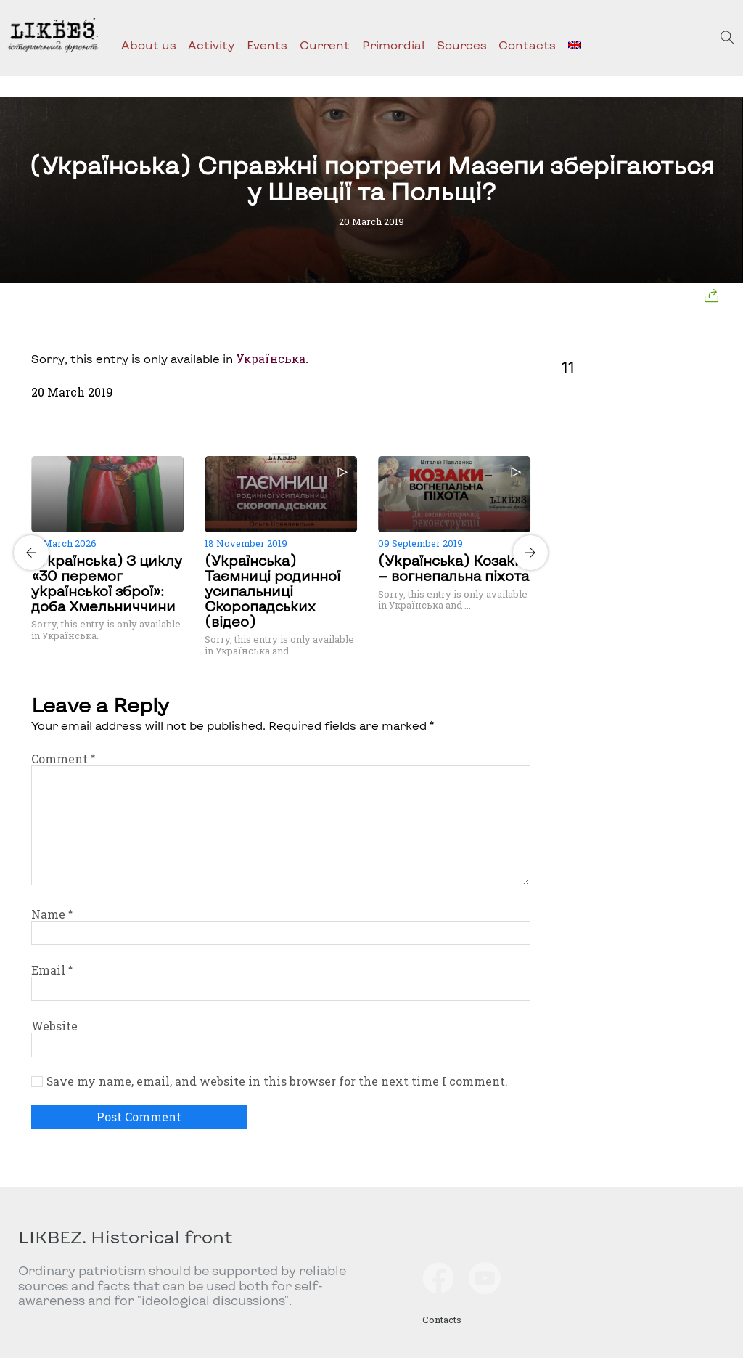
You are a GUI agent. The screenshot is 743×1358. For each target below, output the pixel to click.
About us (148, 45)
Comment (63, 759)
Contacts (527, 45)
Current (325, 45)
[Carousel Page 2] (285, 454)
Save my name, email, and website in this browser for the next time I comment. (277, 1081)
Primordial (393, 45)
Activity (211, 45)
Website (54, 1026)
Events (267, 45)
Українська (270, 358)
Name (52, 914)
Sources (462, 45)
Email (52, 970)
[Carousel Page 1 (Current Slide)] (276, 454)
